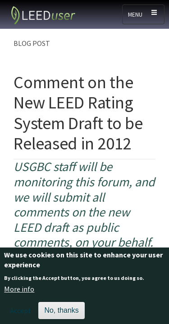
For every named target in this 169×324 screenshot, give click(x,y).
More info (19, 292)
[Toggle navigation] (143, 14)
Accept (20, 314)
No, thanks (61, 314)
